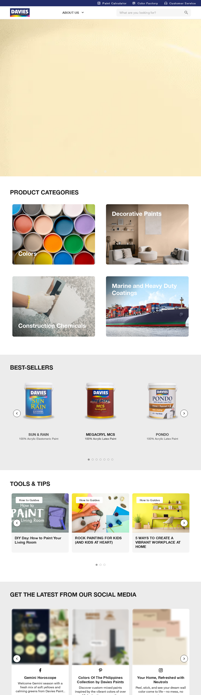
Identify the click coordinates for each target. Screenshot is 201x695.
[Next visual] (184, 413)
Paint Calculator (114, 3)
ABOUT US (70, 12)
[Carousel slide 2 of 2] (105, 171)
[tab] (89, 460)
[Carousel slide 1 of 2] (96, 171)
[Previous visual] (17, 413)
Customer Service (182, 3)
